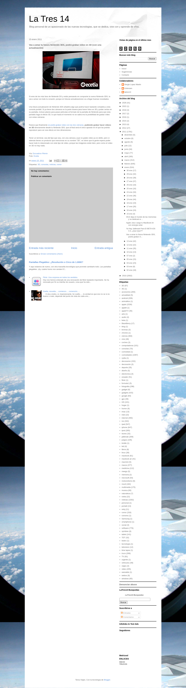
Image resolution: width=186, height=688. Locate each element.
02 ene (130, 270)
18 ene (130, 203)
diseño (124, 371)
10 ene (130, 252)
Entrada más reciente (41, 248)
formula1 (125, 383)
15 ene (130, 214)
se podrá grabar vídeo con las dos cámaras (66, 125)
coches (125, 342)
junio (126, 149)
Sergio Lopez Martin (133, 84)
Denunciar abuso (128, 584)
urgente (125, 560)
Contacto (125, 75)
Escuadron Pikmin (40, 153)
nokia (124, 497)
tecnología (126, 544)
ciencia (124, 336)
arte (123, 314)
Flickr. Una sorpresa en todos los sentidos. (60, 277)
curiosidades (127, 355)
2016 (124, 117)
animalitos (126, 301)
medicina (125, 468)
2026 (124, 103)
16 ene (130, 210)
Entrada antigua (104, 248)
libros (124, 449)
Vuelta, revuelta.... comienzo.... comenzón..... (61, 291)
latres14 (128, 92)
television (125, 547)
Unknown (128, 88)
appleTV (125, 311)
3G (123, 289)
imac (124, 412)
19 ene (130, 199)
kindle (124, 443)
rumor (59, 164)
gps (123, 399)
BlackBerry (126, 323)
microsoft (125, 478)
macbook (125, 456)
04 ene (130, 263)
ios (123, 421)
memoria (125, 475)
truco (124, 553)
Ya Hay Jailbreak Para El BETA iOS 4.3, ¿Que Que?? (140, 230)
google (124, 396)
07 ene (130, 256)
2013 (124, 124)
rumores (125, 516)
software (125, 528)
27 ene (130, 181)
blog (123, 326)
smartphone (126, 522)
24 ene (130, 192)
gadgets (125, 393)
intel (123, 415)
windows (125, 579)
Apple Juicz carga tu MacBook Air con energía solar (140, 224)
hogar (124, 405)
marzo (127, 160)
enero (127, 167)
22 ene (130, 196)
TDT (123, 537)
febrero (127, 164)
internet (125, 418)
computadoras (127, 345)
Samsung (126, 519)
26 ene (130, 185)
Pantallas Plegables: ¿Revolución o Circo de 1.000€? (56, 262)
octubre (127, 138)
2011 (124, 132)
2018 (124, 110)
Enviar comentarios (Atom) (52, 254)
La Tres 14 (49, 19)
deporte (125, 367)
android (125, 298)
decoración (126, 364)
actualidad (126, 295)
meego (124, 471)
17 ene (130, 206)
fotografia (125, 386)
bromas (125, 330)
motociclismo (127, 481)
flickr (124, 380)
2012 (124, 128)
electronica (126, 374)
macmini (125, 462)
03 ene (130, 266)
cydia (124, 358)
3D (39, 164)
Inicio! (124, 69)
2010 (124, 276)
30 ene (130, 170)
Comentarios (127, 617)
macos (124, 465)
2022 (124, 106)
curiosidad (126, 352)
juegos (124, 440)
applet (124, 308)
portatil (124, 506)
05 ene (130, 259)
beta (123, 320)
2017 (124, 113)
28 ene (130, 178)
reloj (123, 509)
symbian (125, 531)
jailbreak (125, 437)
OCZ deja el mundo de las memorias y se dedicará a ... (141, 218)
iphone (124, 427)
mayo (126, 153)
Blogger (107, 680)
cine (123, 339)
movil (124, 484)
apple (124, 304)
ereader (125, 377)
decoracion (126, 361)
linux (124, 452)
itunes (124, 434)
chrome (125, 333)
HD (123, 402)
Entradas (126, 613)
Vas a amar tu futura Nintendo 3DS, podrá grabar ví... (140, 235)
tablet (124, 534)
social (124, 525)
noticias (52, 164)
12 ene (130, 245)
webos (124, 575)
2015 (124, 121)
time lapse (126, 550)
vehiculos (125, 563)
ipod (123, 430)
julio (126, 146)
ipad (123, 424)
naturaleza (126, 493)
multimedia (126, 487)
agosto (127, 142)
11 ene (130, 248)
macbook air (127, 459)
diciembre (128, 135)
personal (125, 503)
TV (123, 556)
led (123, 446)
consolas (44, 164)
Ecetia (36, 156)
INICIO (122, 662)
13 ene (130, 241)
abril (126, 156)
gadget (124, 389)
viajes (124, 566)
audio (124, 317)
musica (125, 490)
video (124, 569)
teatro (124, 541)
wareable (125, 572)
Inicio (74, 248)
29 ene (130, 174)
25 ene (130, 188)
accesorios (126, 292)
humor (124, 408)
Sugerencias (127, 72)
